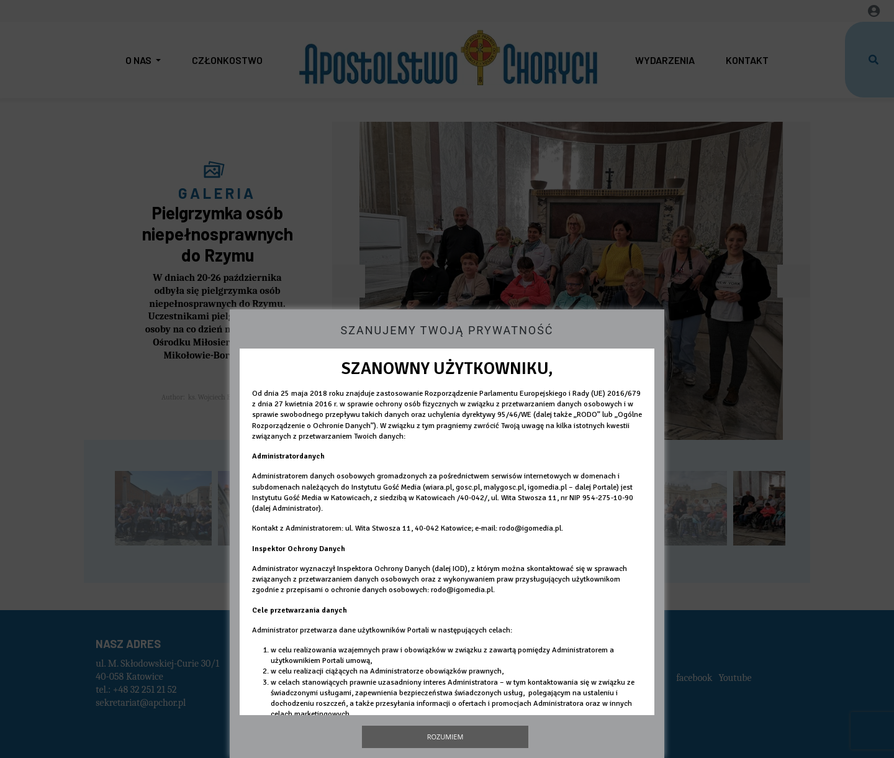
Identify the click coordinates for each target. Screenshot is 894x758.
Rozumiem (445, 736)
